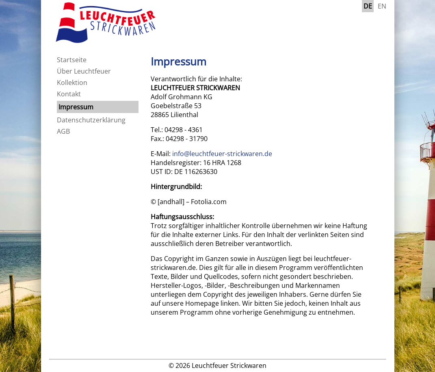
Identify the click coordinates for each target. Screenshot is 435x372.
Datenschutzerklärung (91, 119)
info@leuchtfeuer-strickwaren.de (222, 153)
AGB (63, 131)
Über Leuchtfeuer (84, 71)
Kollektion (72, 82)
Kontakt (69, 93)
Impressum (75, 106)
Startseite (72, 59)
